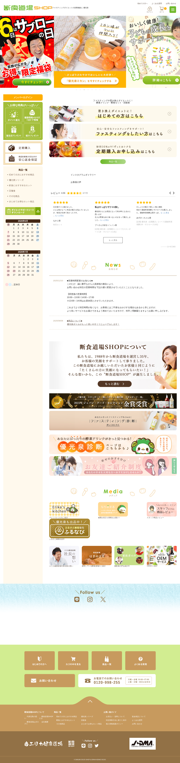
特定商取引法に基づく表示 (116, 720)
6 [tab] (98, 89)
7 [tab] (102, 89)
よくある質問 (157, 3)
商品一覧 (113, 161)
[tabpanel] (90, 52)
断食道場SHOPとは (46, 717)
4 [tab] (90, 89)
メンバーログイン (23, 97)
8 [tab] (106, 89)
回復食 (83, 720)
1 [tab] (78, 89)
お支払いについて (115, 716)
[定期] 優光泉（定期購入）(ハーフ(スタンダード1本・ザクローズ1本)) (113, 230)
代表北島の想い (30, 717)
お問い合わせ (171, 3)
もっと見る (113, 240)
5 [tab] (94, 89)
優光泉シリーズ (87, 716)
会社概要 (44, 722)
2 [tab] (82, 89)
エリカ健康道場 (44, 621)
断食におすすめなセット (65, 720)
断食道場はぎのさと (147, 621)
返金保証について (139, 716)
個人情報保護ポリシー (114, 724)
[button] (170, 193)
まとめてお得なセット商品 (91, 724)
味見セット (57, 225)
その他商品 (60, 724)
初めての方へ (142, 3)
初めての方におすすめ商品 (66, 716)
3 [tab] (86, 89)
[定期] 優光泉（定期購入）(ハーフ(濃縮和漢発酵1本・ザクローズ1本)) (154, 223)
